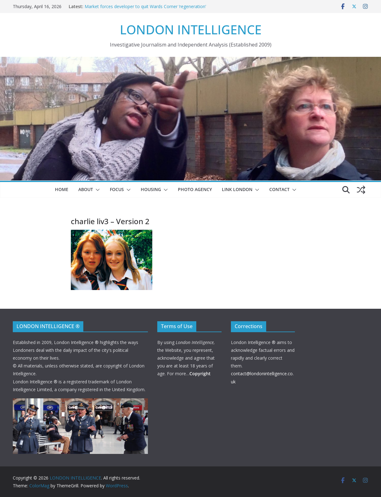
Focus (117, 189)
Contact (279, 189)
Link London (237, 189)
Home (61, 189)
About (85, 189)
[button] (96, 189)
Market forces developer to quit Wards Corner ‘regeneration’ (145, 6)
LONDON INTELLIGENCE (190, 29)
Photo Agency (195, 189)
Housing (151, 189)
